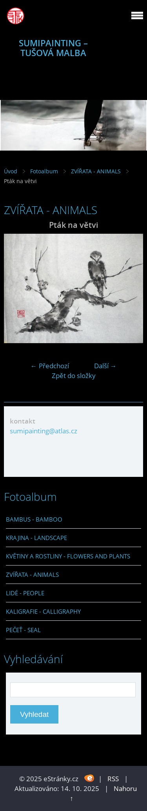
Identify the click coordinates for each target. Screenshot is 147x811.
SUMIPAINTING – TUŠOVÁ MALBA (53, 48)
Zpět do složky (74, 375)
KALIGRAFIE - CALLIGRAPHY (43, 611)
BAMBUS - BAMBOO (34, 519)
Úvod (10, 171)
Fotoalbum (44, 171)
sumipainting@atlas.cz (43, 430)
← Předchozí (50, 365)
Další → (105, 365)
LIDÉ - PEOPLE (25, 593)
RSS (113, 778)
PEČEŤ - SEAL (23, 630)
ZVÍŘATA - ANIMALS (96, 171)
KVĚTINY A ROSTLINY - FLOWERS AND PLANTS (68, 556)
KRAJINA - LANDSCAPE (36, 538)
